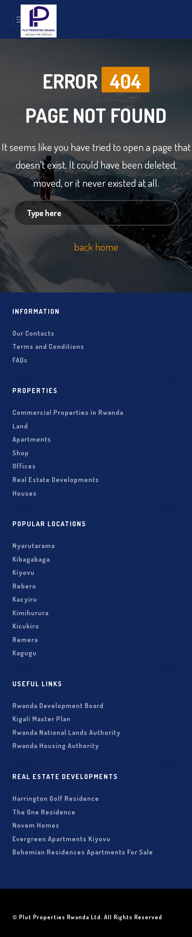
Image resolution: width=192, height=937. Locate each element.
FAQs (20, 360)
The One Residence (44, 812)
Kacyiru (24, 599)
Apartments (31, 439)
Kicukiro (25, 626)
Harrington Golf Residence (55, 798)
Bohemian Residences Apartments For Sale (82, 852)
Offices (24, 466)
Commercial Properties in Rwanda (67, 412)
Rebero (24, 586)
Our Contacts (33, 333)
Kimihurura (30, 613)
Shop (20, 453)
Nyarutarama (33, 545)
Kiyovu (23, 572)
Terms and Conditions (48, 346)
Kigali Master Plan (41, 719)
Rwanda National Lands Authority (66, 732)
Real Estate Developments (55, 480)
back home (96, 246)
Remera (25, 640)
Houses (24, 493)
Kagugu (24, 653)
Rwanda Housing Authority (55, 746)
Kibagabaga (31, 559)
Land (20, 426)
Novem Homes (35, 825)
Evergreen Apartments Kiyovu (61, 839)
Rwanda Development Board (58, 706)
